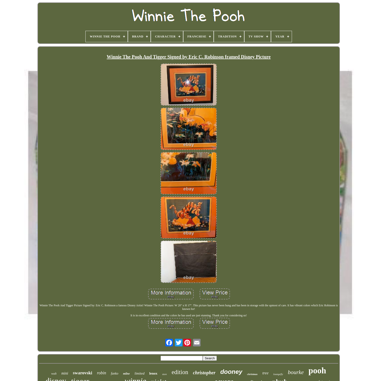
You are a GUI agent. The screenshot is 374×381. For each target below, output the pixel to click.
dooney (231, 371)
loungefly (278, 374)
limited (140, 373)
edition (180, 372)
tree (265, 373)
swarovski (82, 372)
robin (101, 373)
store (164, 374)
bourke (296, 372)
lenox (153, 373)
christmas (252, 374)
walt (54, 373)
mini (64, 373)
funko (114, 373)
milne (126, 373)
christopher (204, 372)
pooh (317, 370)
